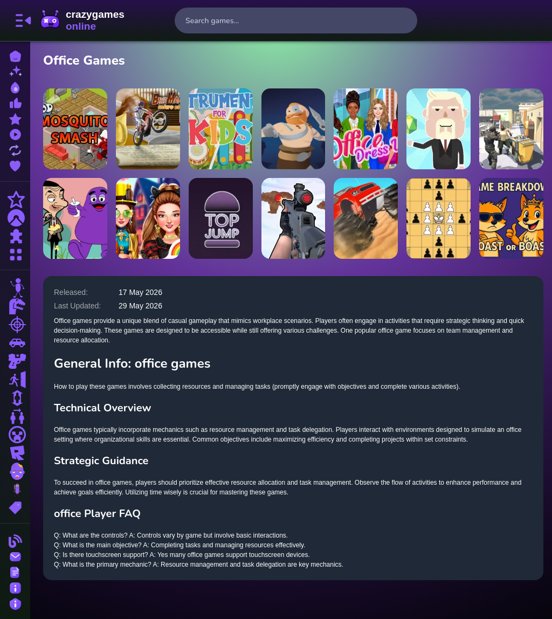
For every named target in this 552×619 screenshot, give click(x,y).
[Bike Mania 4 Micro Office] (148, 128)
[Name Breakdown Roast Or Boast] (511, 218)
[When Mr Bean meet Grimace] (75, 218)
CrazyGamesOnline (82, 20)
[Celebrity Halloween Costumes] (148, 218)
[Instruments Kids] (221, 128)
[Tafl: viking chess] (438, 218)
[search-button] (404, 20)
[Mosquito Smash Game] (75, 128)
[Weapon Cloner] (293, 128)
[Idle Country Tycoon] (438, 128)
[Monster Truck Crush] (366, 218)
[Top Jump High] (221, 218)
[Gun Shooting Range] (293, 218)
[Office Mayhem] (511, 128)
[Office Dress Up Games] (366, 128)
